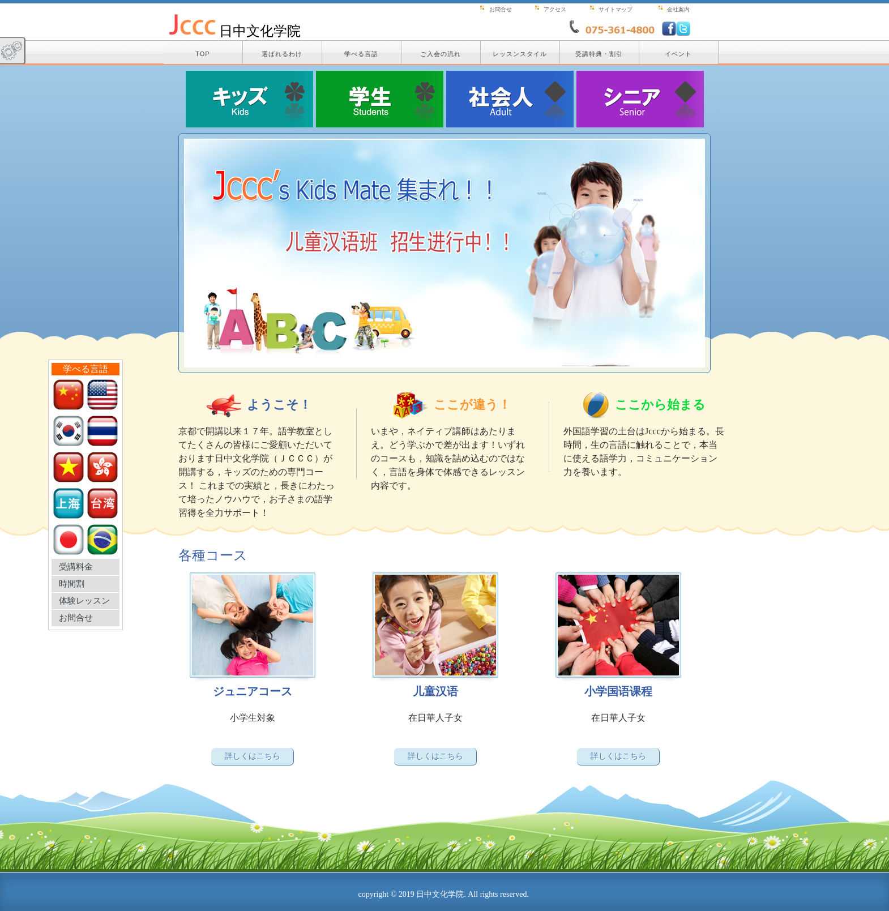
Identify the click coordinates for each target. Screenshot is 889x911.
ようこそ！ (279, 404)
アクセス (555, 9)
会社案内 (678, 9)
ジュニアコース (252, 691)
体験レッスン (84, 600)
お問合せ (76, 617)
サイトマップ (615, 9)
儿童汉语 (435, 691)
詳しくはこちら (252, 755)
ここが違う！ (472, 404)
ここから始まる (660, 404)
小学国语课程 (618, 691)
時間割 (71, 583)
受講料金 (76, 566)
